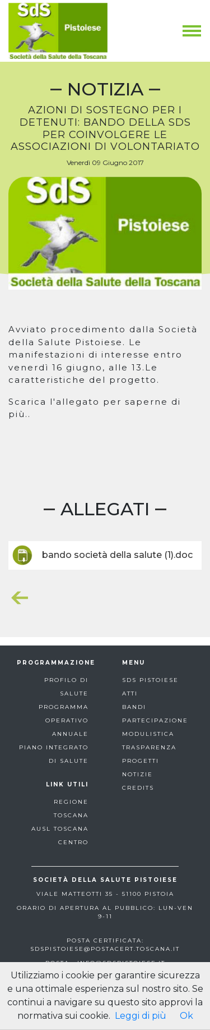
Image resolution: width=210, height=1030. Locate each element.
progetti (140, 761)
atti (130, 693)
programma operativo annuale (63, 720)
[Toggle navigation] (192, 30)
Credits (138, 787)
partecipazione (155, 720)
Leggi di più (140, 1015)
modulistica (148, 734)
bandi (134, 707)
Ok (186, 1015)
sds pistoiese (150, 680)
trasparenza (149, 747)
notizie (137, 774)
